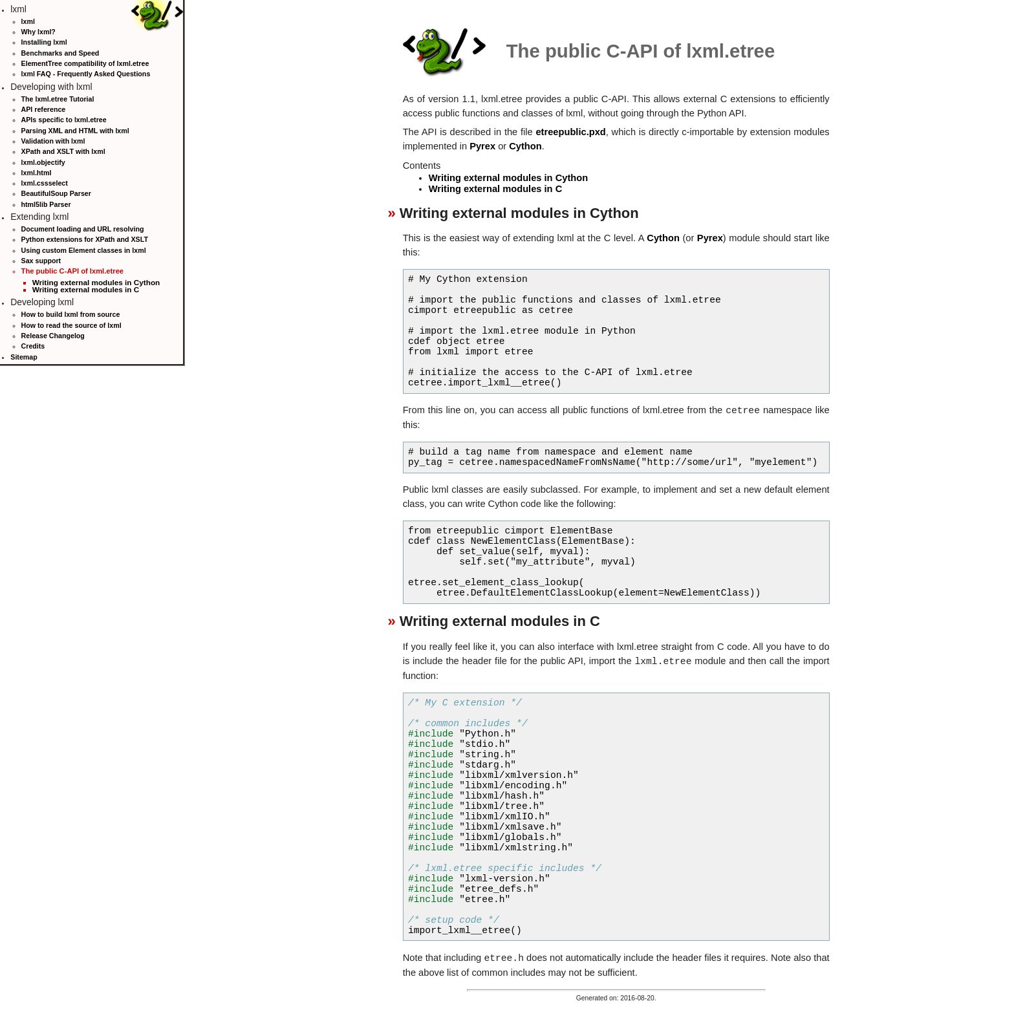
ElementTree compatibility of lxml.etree (85, 63)
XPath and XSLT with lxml (63, 151)
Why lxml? (38, 32)
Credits (33, 346)
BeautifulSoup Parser (56, 193)
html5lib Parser (46, 204)
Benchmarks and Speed (60, 53)
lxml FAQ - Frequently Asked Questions (86, 74)
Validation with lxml (53, 141)
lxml (28, 21)
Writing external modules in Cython (96, 282)
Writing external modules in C (86, 289)
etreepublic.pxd (570, 132)
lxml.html (36, 173)
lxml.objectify (43, 162)
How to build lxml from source (70, 314)
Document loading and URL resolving (82, 229)
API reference (43, 109)
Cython (525, 146)
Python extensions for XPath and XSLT (84, 239)
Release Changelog (53, 335)
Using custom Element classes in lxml (83, 250)
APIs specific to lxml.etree (64, 120)
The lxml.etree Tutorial (57, 99)
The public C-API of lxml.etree (72, 271)
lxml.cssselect (44, 183)
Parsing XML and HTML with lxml (75, 131)
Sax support (41, 260)
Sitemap (23, 357)
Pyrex (482, 146)
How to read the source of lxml (71, 325)
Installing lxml (44, 42)
